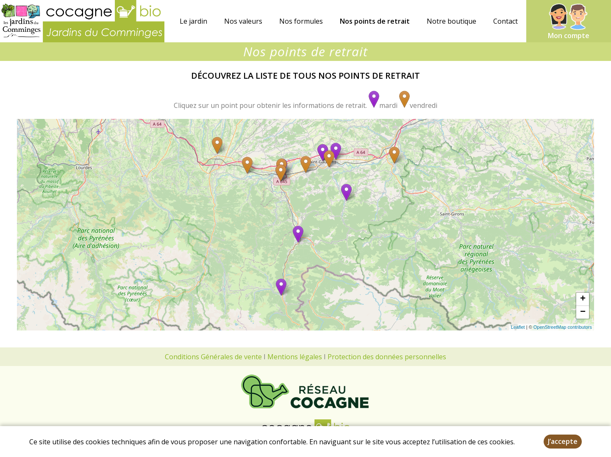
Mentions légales (294, 356)
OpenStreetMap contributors (562, 327)
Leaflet (518, 327)
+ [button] (583, 299)
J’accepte (563, 441)
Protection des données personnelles (387, 356)
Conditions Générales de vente (213, 356)
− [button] (583, 312)
